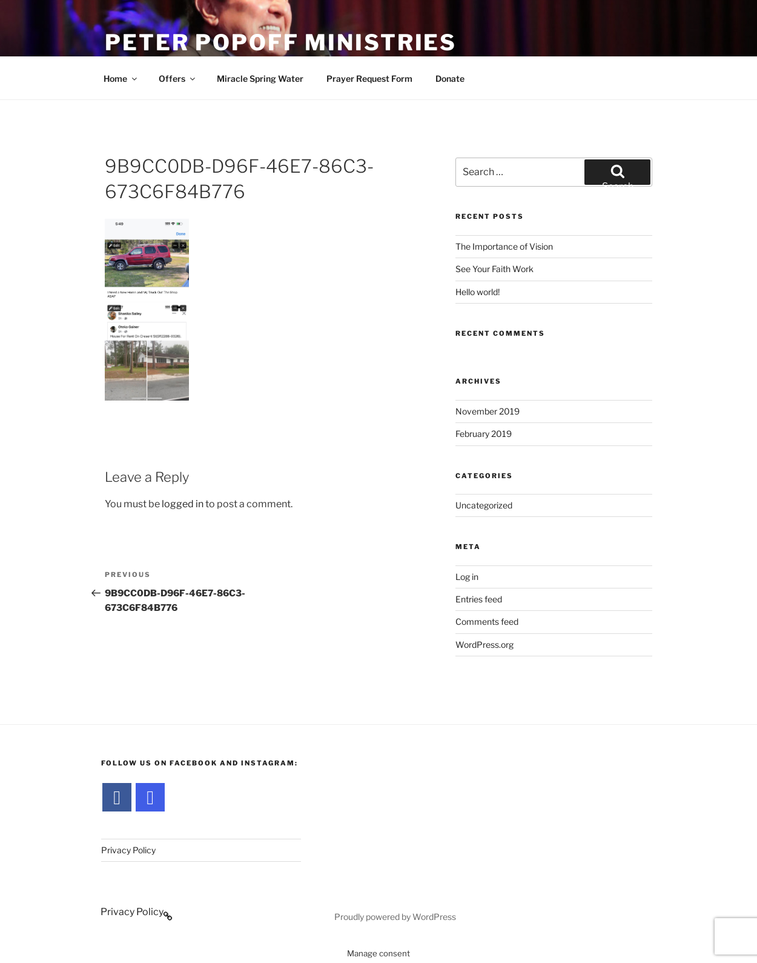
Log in (466, 576)
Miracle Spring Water (260, 78)
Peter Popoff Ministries (281, 42)
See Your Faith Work (494, 269)
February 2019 (483, 433)
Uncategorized (483, 505)
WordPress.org (484, 644)
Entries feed (478, 599)
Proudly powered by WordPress (395, 916)
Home (121, 78)
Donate (449, 78)
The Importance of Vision (504, 246)
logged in (182, 504)
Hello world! (477, 292)
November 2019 (487, 411)
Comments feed (486, 621)
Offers (178, 78)
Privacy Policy (128, 850)
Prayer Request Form (369, 78)
